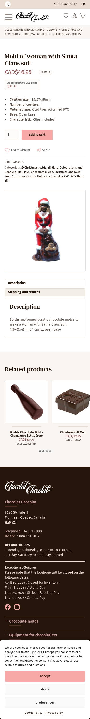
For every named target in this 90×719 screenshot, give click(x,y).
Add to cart (37, 135)
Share (46, 150)
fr (83, 4)
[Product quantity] (12, 135)
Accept (45, 676)
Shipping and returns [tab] (24, 292)
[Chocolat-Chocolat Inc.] (33, 17)
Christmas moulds (35, 34)
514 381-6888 (32, 531)
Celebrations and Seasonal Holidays (31, 29)
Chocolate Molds (42, 172)
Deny (45, 689)
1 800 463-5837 (65, 4)
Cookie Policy (33, 712)
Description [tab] (17, 283)
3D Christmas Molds (66, 34)
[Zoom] (45, 230)
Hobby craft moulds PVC (53, 176)
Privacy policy (54, 712)
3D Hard (53, 167)
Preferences (45, 702)
